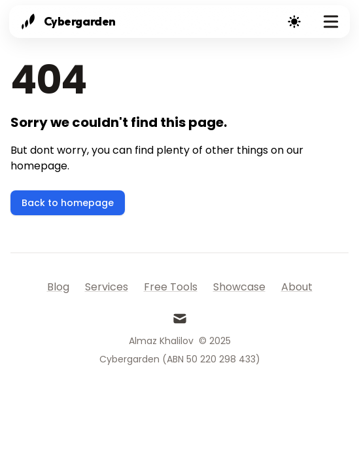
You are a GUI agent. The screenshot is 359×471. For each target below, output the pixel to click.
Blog (58, 286)
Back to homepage (68, 202)
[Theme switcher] (294, 21)
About (297, 286)
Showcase (239, 286)
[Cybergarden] (67, 21)
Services (106, 286)
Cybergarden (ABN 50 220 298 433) (179, 359)
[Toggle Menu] (330, 21)
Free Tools (170, 286)
